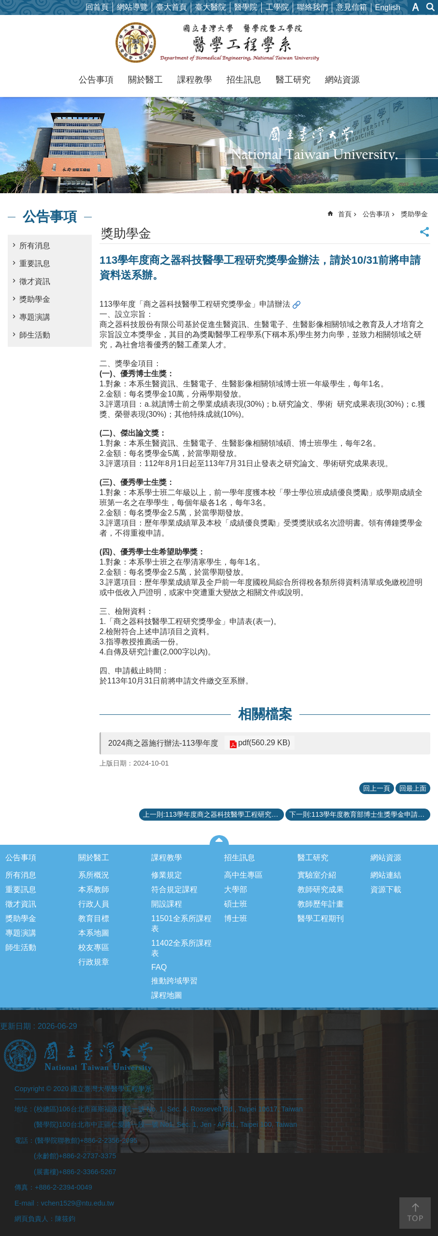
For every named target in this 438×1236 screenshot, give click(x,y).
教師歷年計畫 (320, 904)
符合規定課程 (174, 889)
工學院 (277, 7)
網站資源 (342, 80)
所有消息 (34, 246)
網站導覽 (132, 7)
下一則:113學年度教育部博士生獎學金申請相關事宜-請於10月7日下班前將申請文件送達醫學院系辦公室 (359, 814)
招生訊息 (243, 80)
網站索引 (431, 7)
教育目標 (93, 918)
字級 (416, 7)
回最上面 (412, 788)
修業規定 (166, 875)
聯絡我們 (312, 7)
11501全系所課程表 (181, 923)
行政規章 (93, 962)
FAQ (159, 967)
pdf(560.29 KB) (263, 743)
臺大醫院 (210, 7)
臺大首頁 (171, 7)
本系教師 (93, 889)
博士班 (235, 918)
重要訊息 (34, 263)
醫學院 (245, 7)
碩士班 (235, 904)
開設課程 (166, 904)
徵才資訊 (34, 281)
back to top (415, 1213)
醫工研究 (293, 80)
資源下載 (385, 889)
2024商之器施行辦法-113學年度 (163, 743)
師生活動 (34, 335)
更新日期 (15, 1026)
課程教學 (194, 80)
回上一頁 (376, 788)
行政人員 (93, 904)
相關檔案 (265, 714)
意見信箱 (351, 7)
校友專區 (93, 947)
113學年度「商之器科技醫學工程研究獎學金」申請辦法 (194, 304)
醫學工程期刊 (320, 918)
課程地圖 (166, 995)
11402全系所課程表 (181, 948)
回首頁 (97, 7)
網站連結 (385, 875)
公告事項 (96, 80)
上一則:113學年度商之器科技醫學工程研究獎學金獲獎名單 (213, 814)
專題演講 (34, 317)
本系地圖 (93, 933)
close (219, 840)
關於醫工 (145, 80)
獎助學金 (34, 299)
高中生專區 (243, 875)
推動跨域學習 (174, 981)
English (387, 7)
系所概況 (93, 875)
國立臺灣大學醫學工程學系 (219, 42)
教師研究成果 (320, 889)
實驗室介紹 (316, 875)
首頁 (345, 214)
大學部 (235, 889)
